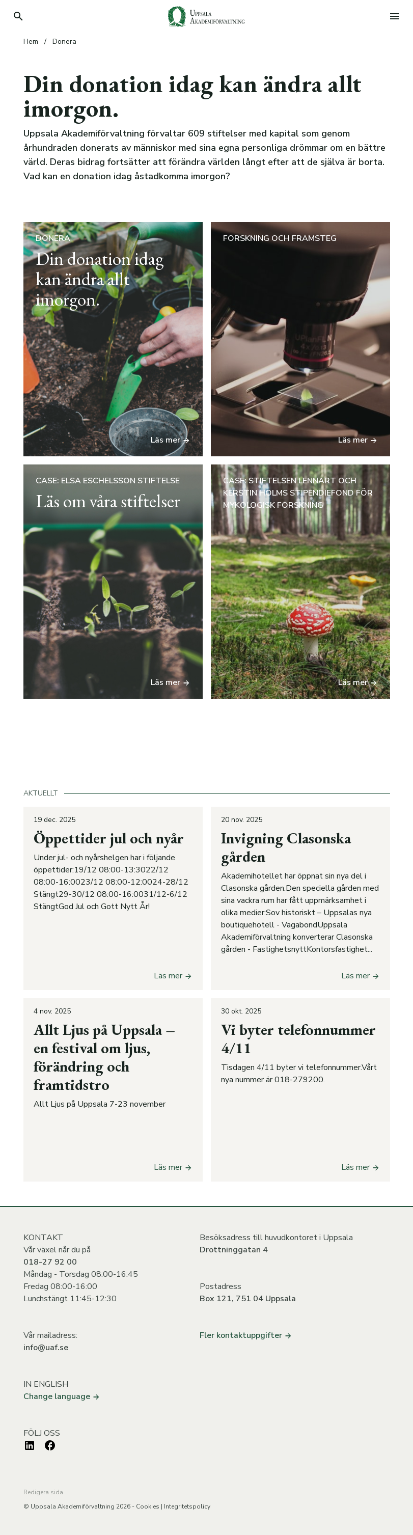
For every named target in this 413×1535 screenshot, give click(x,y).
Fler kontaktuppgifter (246, 1335)
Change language (61, 1396)
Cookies (147, 1506)
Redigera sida (43, 1492)
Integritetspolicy (187, 1506)
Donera (64, 41)
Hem (30, 41)
